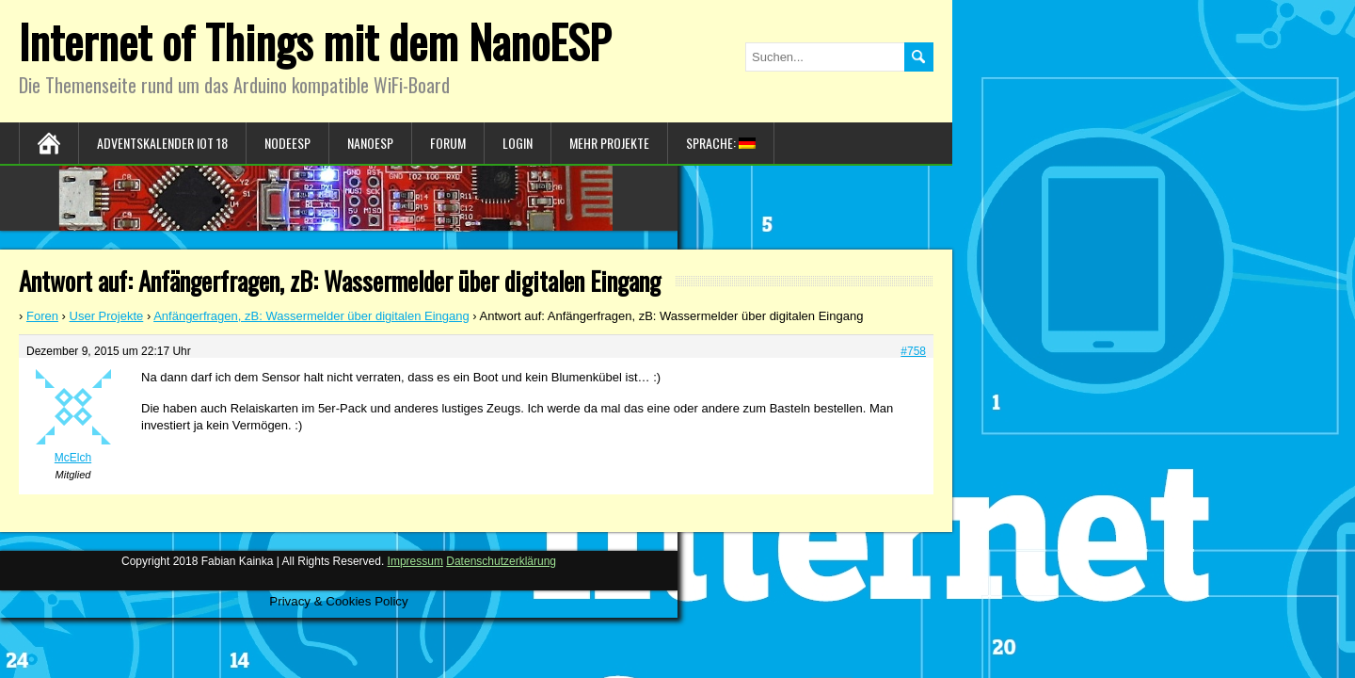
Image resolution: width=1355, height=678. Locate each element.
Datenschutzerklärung (501, 561)
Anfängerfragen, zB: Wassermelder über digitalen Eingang (311, 316)
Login (517, 143)
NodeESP (287, 143)
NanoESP (370, 143)
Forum (448, 143)
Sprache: (721, 143)
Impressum (415, 561)
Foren (42, 316)
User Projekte (107, 316)
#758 (913, 351)
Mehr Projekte (609, 143)
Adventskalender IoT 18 (162, 143)
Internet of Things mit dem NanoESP (315, 41)
